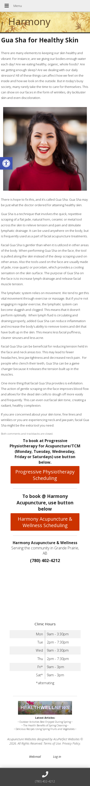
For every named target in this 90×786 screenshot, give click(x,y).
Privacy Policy (71, 743)
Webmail (35, 756)
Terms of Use (52, 743)
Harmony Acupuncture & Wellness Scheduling (45, 522)
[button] (6, 163)
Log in (57, 756)
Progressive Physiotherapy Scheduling (45, 474)
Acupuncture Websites (21, 739)
